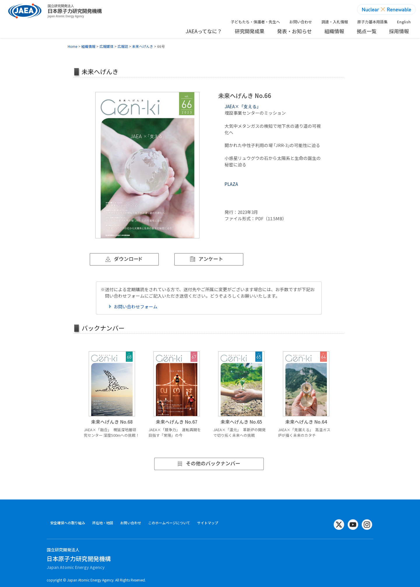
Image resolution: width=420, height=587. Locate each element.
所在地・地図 (102, 522)
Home (72, 46)
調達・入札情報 (334, 22)
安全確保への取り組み (67, 522)
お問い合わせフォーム (136, 306)
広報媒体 (106, 46)
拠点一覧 (367, 31)
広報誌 (123, 46)
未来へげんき (142, 46)
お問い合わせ (300, 22)
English (404, 22)
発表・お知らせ (294, 31)
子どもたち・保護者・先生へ (255, 22)
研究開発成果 (250, 31)
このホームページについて (169, 522)
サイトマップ (207, 522)
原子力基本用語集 (372, 22)
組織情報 (334, 31)
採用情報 (399, 31)
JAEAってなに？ (204, 31)
